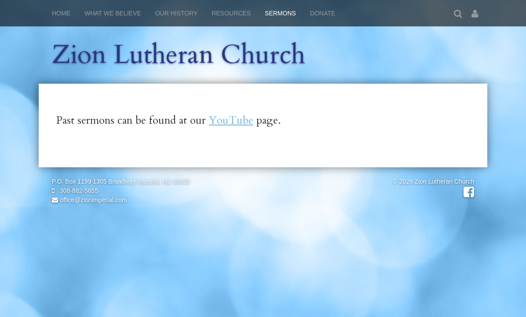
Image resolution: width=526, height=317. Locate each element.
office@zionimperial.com (89, 199)
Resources (231, 13)
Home (61, 13)
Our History (176, 13)
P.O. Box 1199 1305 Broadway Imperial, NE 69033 (121, 181)
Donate (322, 13)
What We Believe (112, 13)
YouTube (231, 120)
